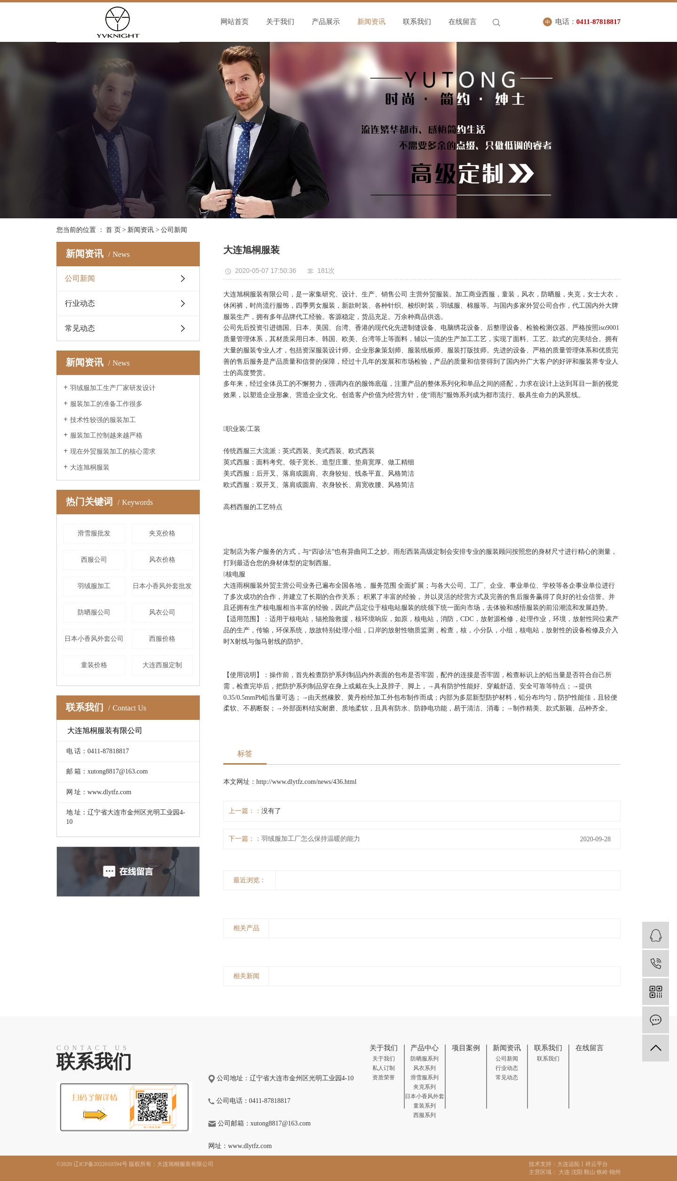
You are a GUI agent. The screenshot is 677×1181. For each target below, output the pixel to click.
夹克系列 (424, 1087)
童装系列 (424, 1105)
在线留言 (463, 21)
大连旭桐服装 (90, 467)
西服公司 (94, 559)
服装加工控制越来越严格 (106, 435)
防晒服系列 (424, 1058)
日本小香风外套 (424, 1096)
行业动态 (80, 303)
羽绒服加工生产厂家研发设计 (113, 387)
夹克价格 (162, 533)
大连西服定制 (162, 665)
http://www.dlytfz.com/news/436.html (306, 781)
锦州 (615, 1172)
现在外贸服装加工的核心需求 (113, 451)
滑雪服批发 (94, 533)
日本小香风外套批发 (162, 586)
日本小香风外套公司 (94, 638)
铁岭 (602, 1172)
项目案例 (466, 1048)
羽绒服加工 (94, 586)
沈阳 (577, 1172)
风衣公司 (162, 612)
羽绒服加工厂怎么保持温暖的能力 (310, 838)
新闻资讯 (371, 21)
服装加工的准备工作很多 (106, 403)
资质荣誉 (383, 1077)
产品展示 (326, 21)
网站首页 (234, 21)
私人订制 (383, 1068)
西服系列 (424, 1115)
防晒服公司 (94, 612)
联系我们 (417, 21)
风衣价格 (162, 559)
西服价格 (162, 638)
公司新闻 (174, 229)
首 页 (113, 229)
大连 (564, 1172)
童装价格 (94, 665)
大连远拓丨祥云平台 (582, 1164)
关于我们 (280, 21)
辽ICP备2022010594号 (100, 1164)
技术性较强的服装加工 (103, 419)
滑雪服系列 (424, 1077)
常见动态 (80, 328)
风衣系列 (424, 1068)
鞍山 (589, 1172)
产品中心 (424, 1048)
